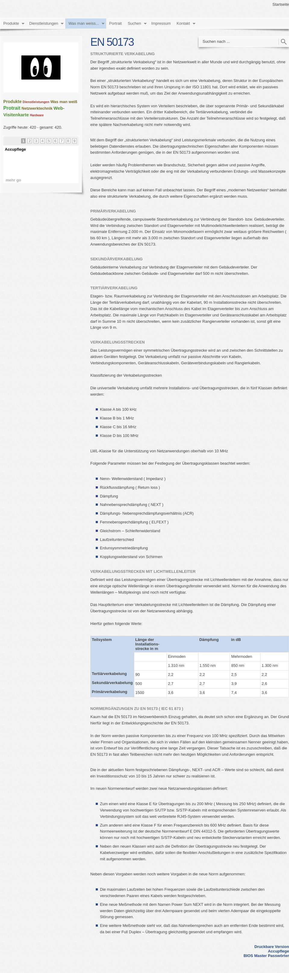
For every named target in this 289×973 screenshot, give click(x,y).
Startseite (280, 4)
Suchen (134, 23)
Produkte (11, 23)
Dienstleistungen (43, 23)
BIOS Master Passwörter (266, 955)
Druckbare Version (271, 946)
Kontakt (183, 23)
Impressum (161, 23)
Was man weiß (64, 101)
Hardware (37, 115)
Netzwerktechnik (37, 108)
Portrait (115, 23)
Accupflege (278, 951)
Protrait (11, 108)
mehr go (13, 180)
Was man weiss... (83, 23)
